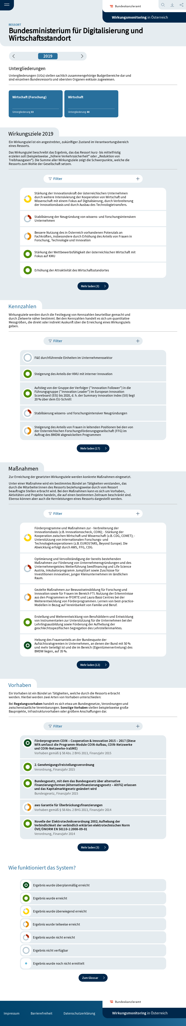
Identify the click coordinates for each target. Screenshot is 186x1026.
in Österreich (140, 17)
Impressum (11, 1013)
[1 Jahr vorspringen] (81, 56)
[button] (7, 5)
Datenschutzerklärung (79, 1013)
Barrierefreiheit (41, 1013)
